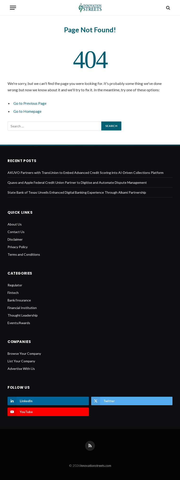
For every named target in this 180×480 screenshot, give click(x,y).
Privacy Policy (18, 247)
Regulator (15, 285)
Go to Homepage (27, 111)
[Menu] (13, 7)
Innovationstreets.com (95, 465)
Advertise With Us (21, 369)
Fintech (13, 293)
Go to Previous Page (29, 103)
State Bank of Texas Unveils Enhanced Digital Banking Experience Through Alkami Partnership (77, 192)
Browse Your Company (24, 353)
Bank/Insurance (19, 300)
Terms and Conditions (24, 254)
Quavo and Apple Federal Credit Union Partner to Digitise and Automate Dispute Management (77, 182)
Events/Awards (19, 323)
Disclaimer (15, 239)
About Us (15, 224)
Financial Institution (22, 308)
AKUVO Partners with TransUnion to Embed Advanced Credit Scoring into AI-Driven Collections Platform (86, 173)
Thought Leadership (23, 315)
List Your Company (21, 361)
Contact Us (16, 232)
